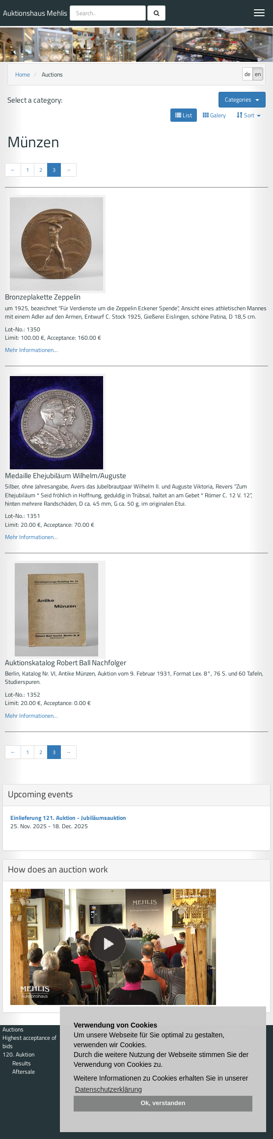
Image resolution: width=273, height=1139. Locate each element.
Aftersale (23, 1071)
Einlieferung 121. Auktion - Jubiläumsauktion (68, 817)
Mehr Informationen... (31, 349)
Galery (214, 115)
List (183, 115)
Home (22, 74)
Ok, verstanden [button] (163, 1103)
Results (21, 1063)
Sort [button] (249, 115)
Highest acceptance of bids (29, 1042)
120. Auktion (18, 1054)
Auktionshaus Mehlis (35, 13)
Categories (242, 99)
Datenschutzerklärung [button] (108, 1089)
